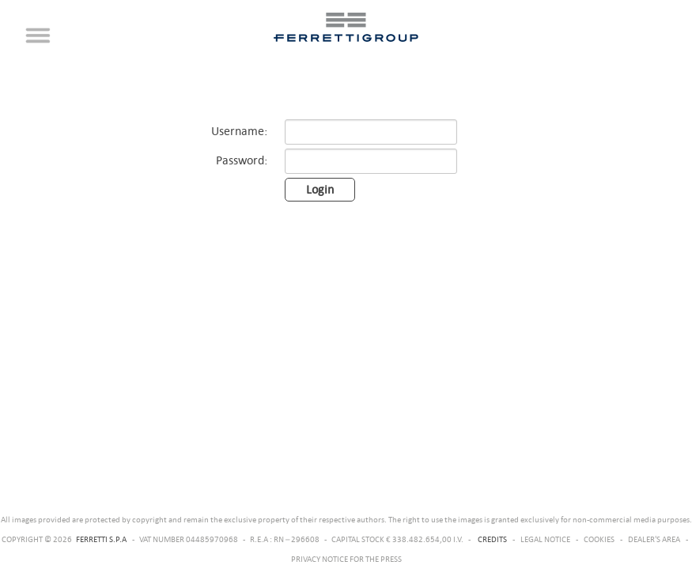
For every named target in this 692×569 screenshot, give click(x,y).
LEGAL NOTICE (545, 539)
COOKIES (599, 539)
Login (320, 189)
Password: (241, 160)
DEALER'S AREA (654, 539)
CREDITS (492, 539)
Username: (239, 130)
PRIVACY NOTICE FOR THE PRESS (346, 558)
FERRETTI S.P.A (101, 539)
